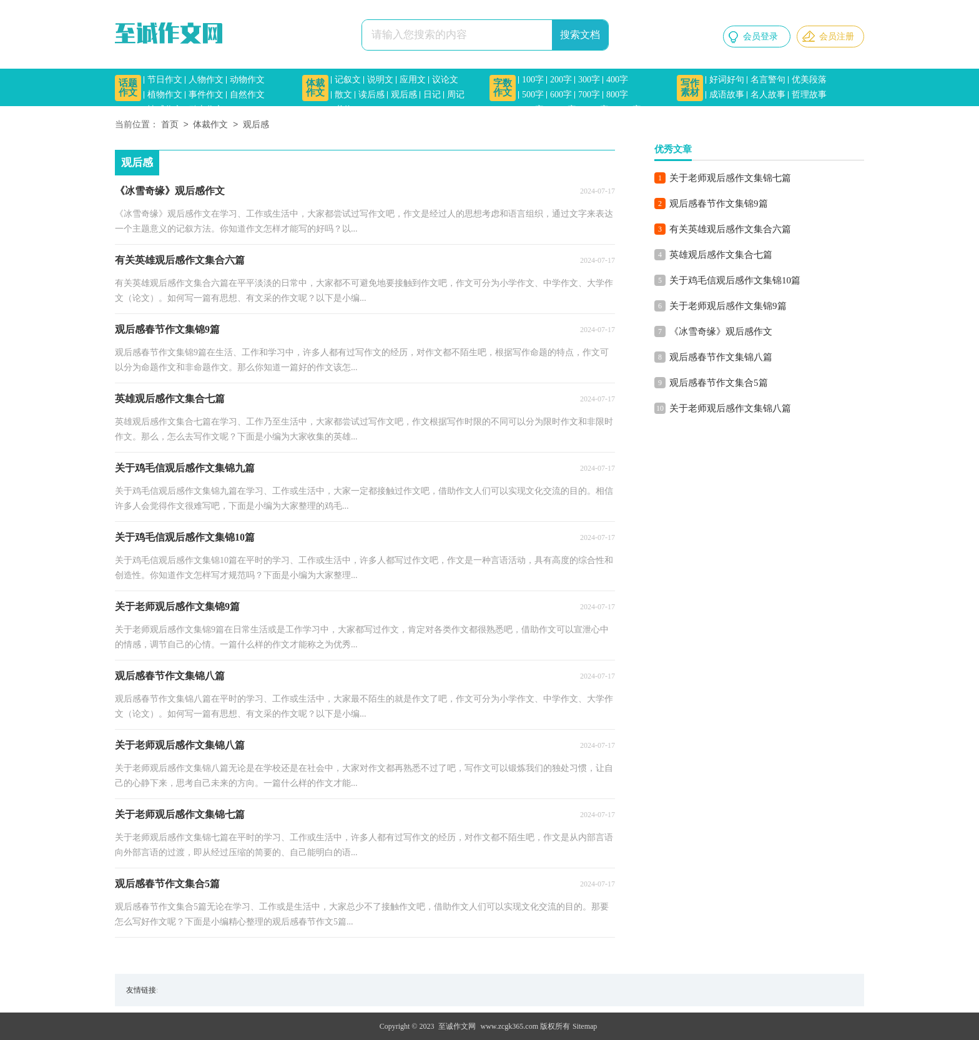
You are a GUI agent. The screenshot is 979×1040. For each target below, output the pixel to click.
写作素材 (690, 87)
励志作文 (206, 109)
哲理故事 (809, 94)
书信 (343, 109)
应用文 (413, 79)
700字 (589, 94)
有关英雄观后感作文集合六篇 (730, 229)
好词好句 (726, 79)
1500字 (628, 109)
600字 (561, 94)
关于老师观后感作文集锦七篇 (730, 178)
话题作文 (128, 87)
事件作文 (206, 94)
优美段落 (809, 79)
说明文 (380, 79)
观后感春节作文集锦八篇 (720, 357)
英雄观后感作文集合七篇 (720, 255)
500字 (533, 94)
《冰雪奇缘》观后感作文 (720, 331)
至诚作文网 (457, 1026)
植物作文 (164, 94)
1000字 (563, 109)
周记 (456, 94)
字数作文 (502, 87)
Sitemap (585, 1026)
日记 (432, 94)
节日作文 (164, 79)
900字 (533, 109)
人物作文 (206, 79)
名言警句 (767, 79)
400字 (617, 79)
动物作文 (247, 79)
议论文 (445, 79)
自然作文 (247, 94)
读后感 (371, 94)
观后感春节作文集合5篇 (718, 383)
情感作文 (164, 109)
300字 (589, 79)
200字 (561, 79)
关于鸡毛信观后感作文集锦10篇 (734, 280)
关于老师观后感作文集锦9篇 (728, 306)
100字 (533, 79)
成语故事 (726, 94)
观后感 (404, 94)
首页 (170, 125)
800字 (617, 94)
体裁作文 (315, 87)
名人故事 (767, 94)
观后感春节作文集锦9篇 (718, 203)
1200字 (596, 109)
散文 (343, 94)
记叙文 (348, 79)
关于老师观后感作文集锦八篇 (730, 408)
